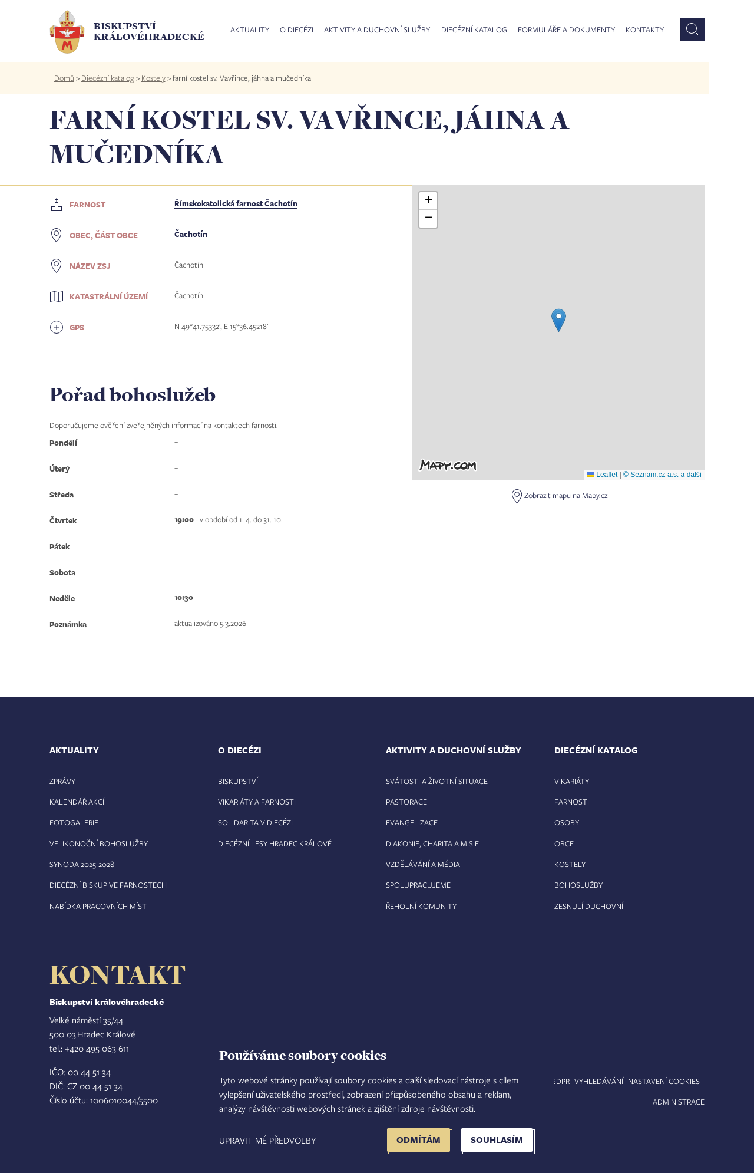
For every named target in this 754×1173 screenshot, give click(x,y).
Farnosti (571, 801)
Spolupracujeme (418, 884)
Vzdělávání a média (423, 864)
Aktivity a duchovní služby (377, 30)
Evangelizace (412, 822)
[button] (558, 320)
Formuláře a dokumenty (566, 30)
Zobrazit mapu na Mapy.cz (565, 495)
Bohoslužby (578, 884)
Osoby (566, 822)
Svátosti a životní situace (437, 781)
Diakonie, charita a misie (432, 843)
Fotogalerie (73, 822)
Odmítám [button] (418, 1140)
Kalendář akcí (76, 801)
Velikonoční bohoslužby (98, 843)
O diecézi (296, 30)
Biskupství (238, 781)
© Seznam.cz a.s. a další (662, 474)
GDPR (560, 1081)
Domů (64, 78)
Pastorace (406, 801)
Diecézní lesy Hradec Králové (275, 843)
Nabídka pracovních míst (98, 906)
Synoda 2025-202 (79, 864)
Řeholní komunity (421, 906)
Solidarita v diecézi (255, 822)
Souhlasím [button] (497, 1140)
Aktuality (249, 30)
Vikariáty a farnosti (257, 801)
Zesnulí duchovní (588, 906)
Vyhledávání (598, 1081)
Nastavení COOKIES (664, 1081)
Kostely (153, 78)
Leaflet (602, 474)
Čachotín (190, 234)
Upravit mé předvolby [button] (267, 1140)
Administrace (679, 1101)
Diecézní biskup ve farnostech (108, 884)
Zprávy (62, 781)
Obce (564, 843)
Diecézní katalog (474, 30)
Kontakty (645, 30)
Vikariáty (571, 781)
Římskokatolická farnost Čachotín (235, 203)
